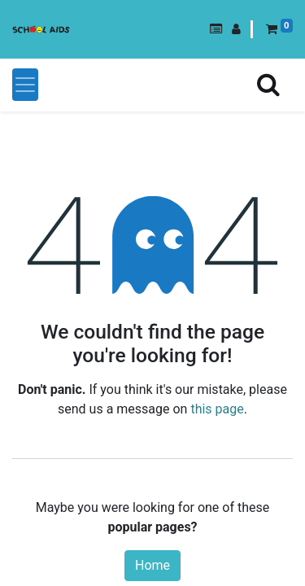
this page (216, 409)
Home (152, 565)
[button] (216, 29)
